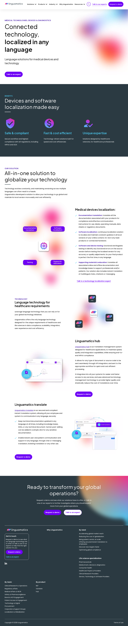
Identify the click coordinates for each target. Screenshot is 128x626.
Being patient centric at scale (90, 539)
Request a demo (116, 4)
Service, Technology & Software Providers (94, 577)
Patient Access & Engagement (16, 600)
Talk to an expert (13, 74)
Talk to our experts (99, 4)
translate (39, 589)
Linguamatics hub (82, 347)
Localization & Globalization (15, 612)
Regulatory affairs (11, 589)
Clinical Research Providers (88, 574)
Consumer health (85, 568)
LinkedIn (6, 564)
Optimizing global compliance (90, 550)
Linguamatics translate (24, 410)
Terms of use (118, 623)
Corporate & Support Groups (15, 609)
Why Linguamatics (66, 4)
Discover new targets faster (89, 547)
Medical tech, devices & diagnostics (92, 565)
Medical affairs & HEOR (13, 592)
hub (37, 592)
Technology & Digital (12, 603)
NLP (37, 586)
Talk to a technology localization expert (94, 281)
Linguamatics (14, 4)
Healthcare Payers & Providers (90, 571)
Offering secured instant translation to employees (93, 543)
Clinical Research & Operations (16, 586)
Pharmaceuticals (85, 562)
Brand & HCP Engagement (14, 597)
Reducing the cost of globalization (91, 536)
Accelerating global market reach (91, 534)
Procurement (9, 606)
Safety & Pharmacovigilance (15, 594)
